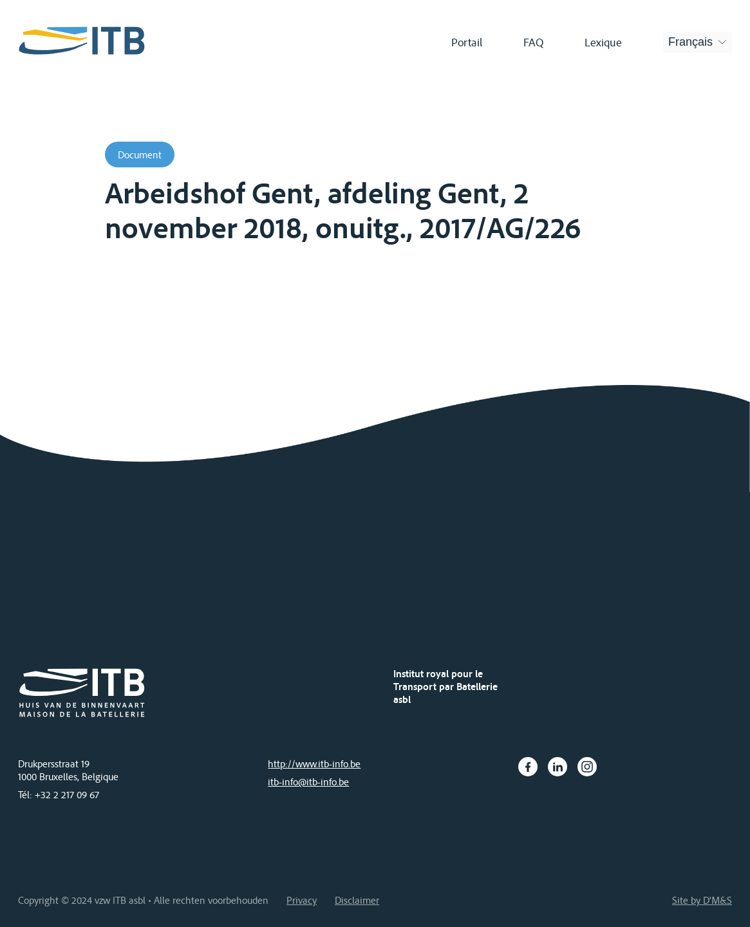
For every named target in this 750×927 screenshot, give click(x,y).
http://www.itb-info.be (314, 763)
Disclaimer (357, 900)
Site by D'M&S (702, 900)
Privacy (301, 900)
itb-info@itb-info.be (308, 781)
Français (690, 41)
